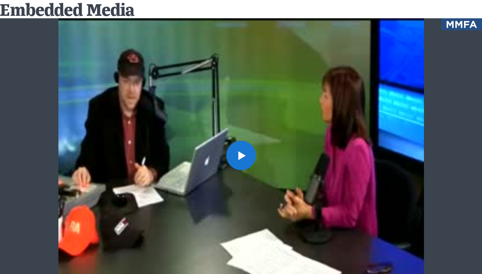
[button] (241, 155)
